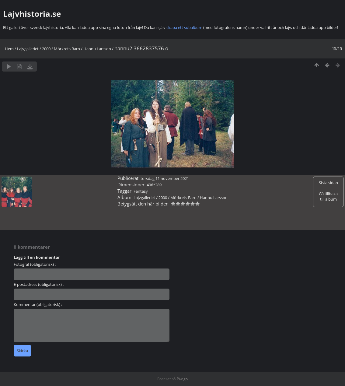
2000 (46, 48)
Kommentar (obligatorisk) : (38, 304)
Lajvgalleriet (28, 48)
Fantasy (141, 191)
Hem (9, 48)
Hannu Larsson (97, 48)
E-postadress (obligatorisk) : (39, 284)
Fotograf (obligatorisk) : (35, 264)
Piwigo (182, 378)
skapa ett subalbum (184, 27)
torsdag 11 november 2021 (165, 178)
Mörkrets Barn (67, 48)
